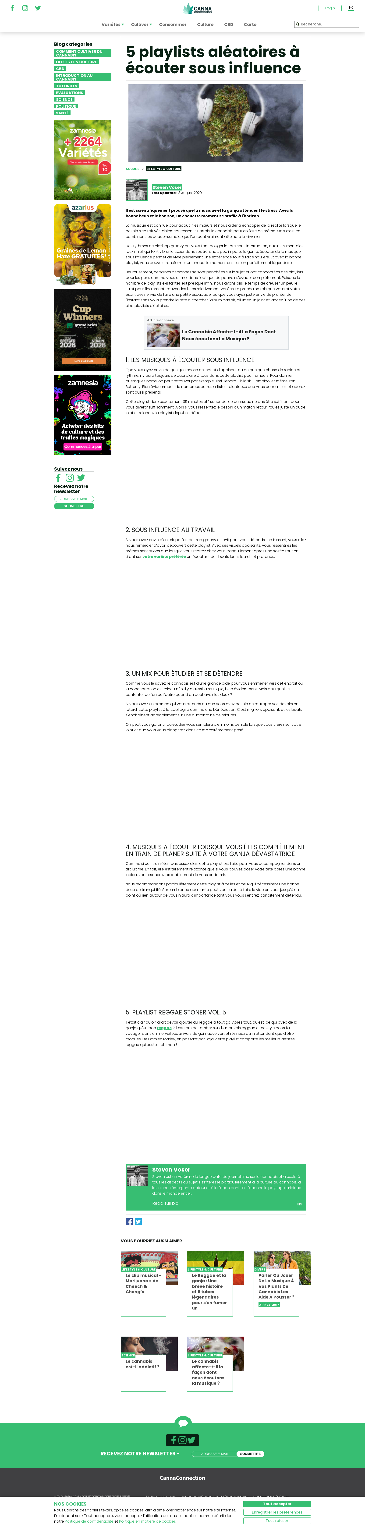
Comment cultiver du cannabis (79, 53)
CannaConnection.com (197, 8)
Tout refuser (277, 1520)
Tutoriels (66, 85)
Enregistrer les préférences (277, 1512)
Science (64, 99)
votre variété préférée (164, 556)
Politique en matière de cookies (147, 1521)
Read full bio (165, 1203)
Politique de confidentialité (89, 1521)
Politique (66, 106)
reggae (164, 1028)
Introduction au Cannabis (74, 77)
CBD (60, 68)
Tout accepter (277, 1504)
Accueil (132, 169)
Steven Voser (167, 187)
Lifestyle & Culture (76, 61)
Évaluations (69, 92)
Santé (62, 112)
